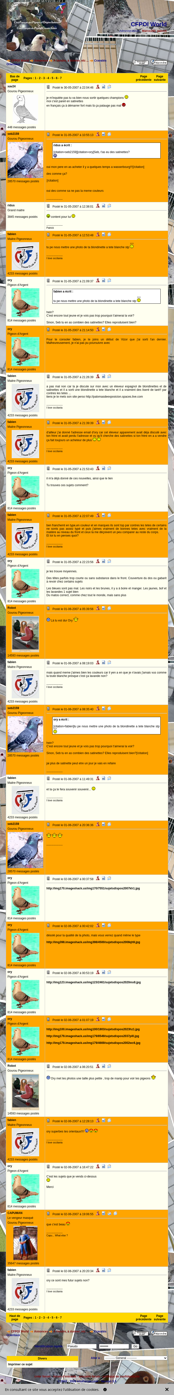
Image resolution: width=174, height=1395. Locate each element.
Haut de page (14, 1317)
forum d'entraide (64, 1376)
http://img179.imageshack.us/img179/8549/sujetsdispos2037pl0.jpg (92, 1036)
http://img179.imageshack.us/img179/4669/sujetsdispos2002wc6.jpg (93, 1043)
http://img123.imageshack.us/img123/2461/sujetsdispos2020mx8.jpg (93, 982)
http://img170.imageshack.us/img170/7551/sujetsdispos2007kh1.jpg (93, 888)
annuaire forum (89, 1376)
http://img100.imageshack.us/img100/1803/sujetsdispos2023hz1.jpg (93, 1029)
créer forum (42, 1376)
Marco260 (149, 31)
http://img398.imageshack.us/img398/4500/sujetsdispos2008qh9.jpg (93, 942)
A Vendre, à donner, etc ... (71, 60)
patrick (162, 31)
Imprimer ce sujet (20, 1364)
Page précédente (143, 78)
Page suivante (160, 78)
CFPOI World (20, 60)
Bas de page (14, 78)
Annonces (41, 60)
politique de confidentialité (121, 1376)
